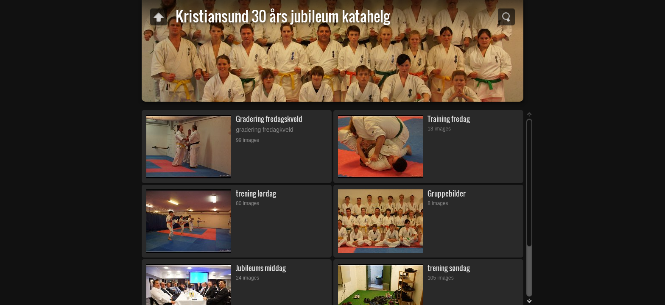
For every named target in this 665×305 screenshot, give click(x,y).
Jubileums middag (261, 268)
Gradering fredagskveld (269, 119)
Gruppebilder (447, 193)
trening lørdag (256, 193)
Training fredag (449, 119)
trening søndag (449, 268)
